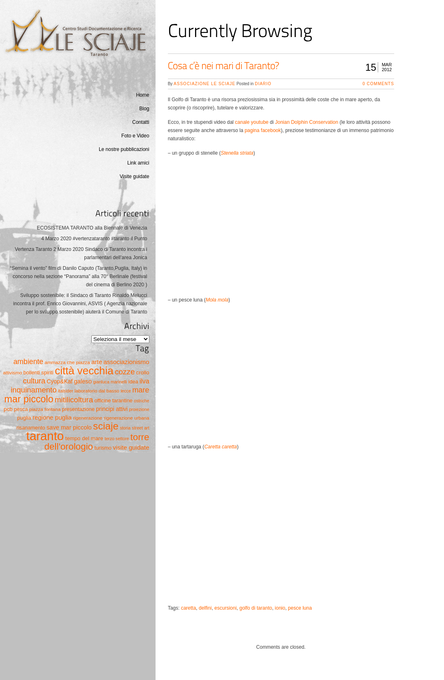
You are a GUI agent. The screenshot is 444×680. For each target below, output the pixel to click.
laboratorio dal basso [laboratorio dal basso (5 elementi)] (96, 390)
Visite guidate (134, 176)
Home (142, 95)
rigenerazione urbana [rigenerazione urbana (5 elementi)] (126, 417)
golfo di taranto (255, 608)
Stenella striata (237, 153)
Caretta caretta (220, 447)
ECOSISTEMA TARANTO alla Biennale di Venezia (92, 228)
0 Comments (378, 83)
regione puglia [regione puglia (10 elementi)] (52, 417)
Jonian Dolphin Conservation (306, 122)
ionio (280, 608)
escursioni (225, 608)
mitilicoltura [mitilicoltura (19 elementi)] (74, 399)
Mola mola (217, 300)
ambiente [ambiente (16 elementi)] (29, 361)
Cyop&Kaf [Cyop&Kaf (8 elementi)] (59, 381)
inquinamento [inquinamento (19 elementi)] (34, 389)
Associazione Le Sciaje (204, 83)
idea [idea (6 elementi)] (133, 382)
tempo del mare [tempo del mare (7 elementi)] (84, 438)
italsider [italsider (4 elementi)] (65, 390)
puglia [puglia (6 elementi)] (24, 418)
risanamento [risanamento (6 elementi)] (30, 428)
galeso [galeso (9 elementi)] (83, 381)
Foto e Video (135, 136)
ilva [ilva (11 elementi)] (144, 381)
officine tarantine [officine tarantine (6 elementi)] (113, 401)
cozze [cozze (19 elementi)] (125, 371)
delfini (205, 608)
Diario (263, 83)
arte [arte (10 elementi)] (96, 361)
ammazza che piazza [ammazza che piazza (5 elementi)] (67, 362)
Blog (144, 108)
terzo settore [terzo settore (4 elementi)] (117, 438)
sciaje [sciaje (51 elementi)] (106, 426)
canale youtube (251, 122)
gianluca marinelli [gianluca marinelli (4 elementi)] (110, 381)
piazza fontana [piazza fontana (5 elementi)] (44, 409)
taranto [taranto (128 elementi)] (45, 436)
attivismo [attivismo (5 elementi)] (12, 372)
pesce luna (300, 608)
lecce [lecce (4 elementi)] (126, 390)
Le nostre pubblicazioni (124, 149)
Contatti (140, 122)
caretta (188, 608)
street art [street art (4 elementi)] (140, 427)
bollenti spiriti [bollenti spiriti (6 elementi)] (38, 373)
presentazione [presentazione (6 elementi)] (78, 409)
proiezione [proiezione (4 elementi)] (139, 409)
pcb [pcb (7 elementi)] (8, 409)
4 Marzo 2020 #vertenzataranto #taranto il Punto (94, 238)
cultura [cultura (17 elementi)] (34, 381)
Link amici (138, 163)
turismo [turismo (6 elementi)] (102, 448)
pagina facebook (262, 130)
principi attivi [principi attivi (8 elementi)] (112, 409)
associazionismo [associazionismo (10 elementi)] (126, 361)
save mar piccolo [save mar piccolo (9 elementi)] (69, 427)
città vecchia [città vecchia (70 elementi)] (84, 370)
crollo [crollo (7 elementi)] (142, 372)
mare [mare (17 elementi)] (140, 390)
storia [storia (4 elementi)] (125, 427)
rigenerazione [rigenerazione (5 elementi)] (87, 417)
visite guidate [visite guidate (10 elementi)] (131, 447)
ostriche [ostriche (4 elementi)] (141, 400)
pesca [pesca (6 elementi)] (21, 409)
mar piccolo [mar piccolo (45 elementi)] (28, 399)
